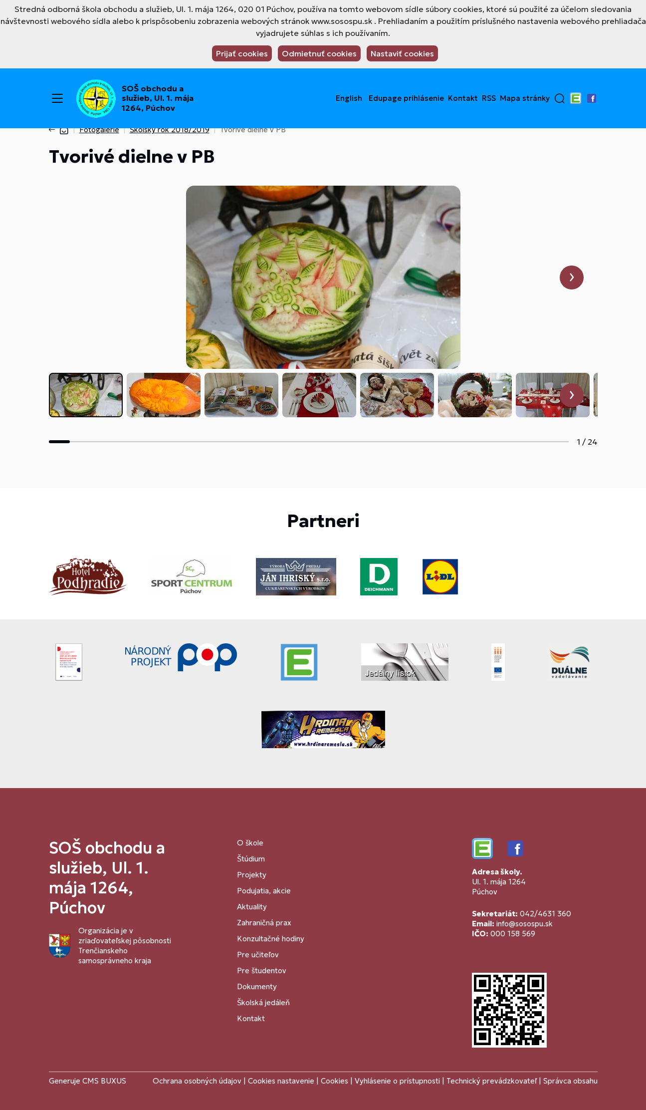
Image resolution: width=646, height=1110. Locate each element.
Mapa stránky (525, 98)
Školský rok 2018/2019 (170, 129)
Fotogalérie (99, 129)
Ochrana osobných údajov (197, 1081)
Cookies (335, 1081)
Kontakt (463, 98)
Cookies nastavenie (281, 1081)
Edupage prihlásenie (406, 98)
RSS (489, 98)
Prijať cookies (242, 53)
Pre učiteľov (258, 954)
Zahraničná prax (264, 922)
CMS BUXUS (104, 1081)
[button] (560, 98)
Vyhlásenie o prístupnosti (397, 1081)
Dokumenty (257, 986)
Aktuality (252, 906)
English (349, 98)
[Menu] (57, 98)
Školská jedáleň (263, 1002)
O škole (250, 842)
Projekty (251, 874)
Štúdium (251, 858)
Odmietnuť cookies (319, 53)
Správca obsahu (570, 1081)
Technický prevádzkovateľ (491, 1081)
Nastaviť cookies (402, 53)
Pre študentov (261, 970)
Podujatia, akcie (264, 890)
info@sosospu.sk (524, 923)
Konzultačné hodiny (270, 938)
